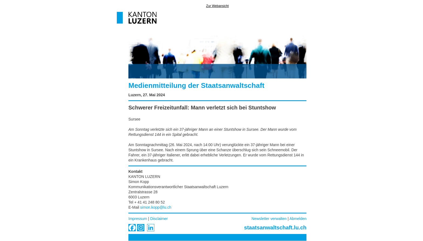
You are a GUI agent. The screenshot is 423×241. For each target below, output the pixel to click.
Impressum (137, 218)
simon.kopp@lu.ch (155, 207)
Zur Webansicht (217, 6)
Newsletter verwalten (268, 218)
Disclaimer (159, 218)
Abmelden (297, 218)
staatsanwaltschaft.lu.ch (275, 227)
